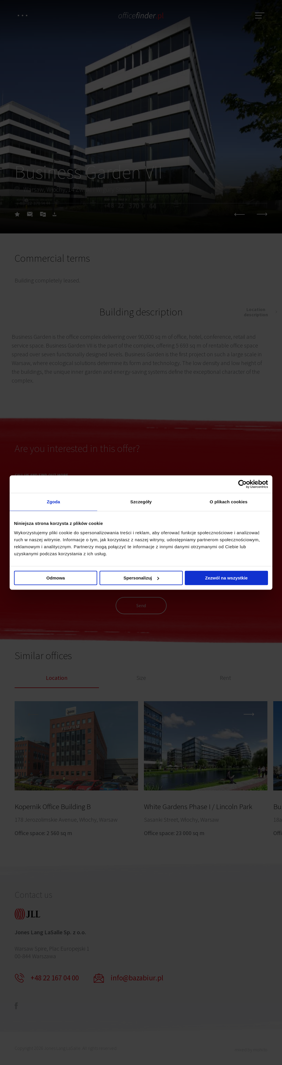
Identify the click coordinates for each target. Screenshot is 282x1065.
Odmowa (55, 577)
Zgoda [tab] (53, 501)
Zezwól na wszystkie (226, 577)
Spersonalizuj (141, 577)
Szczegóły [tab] (141, 501)
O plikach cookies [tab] (228, 501)
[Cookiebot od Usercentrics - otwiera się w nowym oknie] (242, 484)
